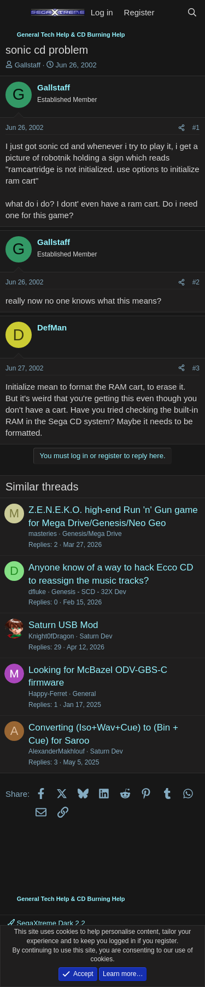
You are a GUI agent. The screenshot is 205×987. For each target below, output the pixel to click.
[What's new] (170, 12)
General (84, 694)
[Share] (181, 128)
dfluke (37, 592)
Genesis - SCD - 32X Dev (88, 592)
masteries (42, 534)
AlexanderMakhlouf (56, 751)
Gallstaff (27, 65)
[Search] (192, 12)
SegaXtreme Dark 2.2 (46, 923)
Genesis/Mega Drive (92, 534)
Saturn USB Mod (63, 625)
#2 (196, 282)
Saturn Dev (95, 636)
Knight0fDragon (51, 636)
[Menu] (15, 13)
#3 (196, 368)
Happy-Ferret (47, 694)
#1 (196, 128)
